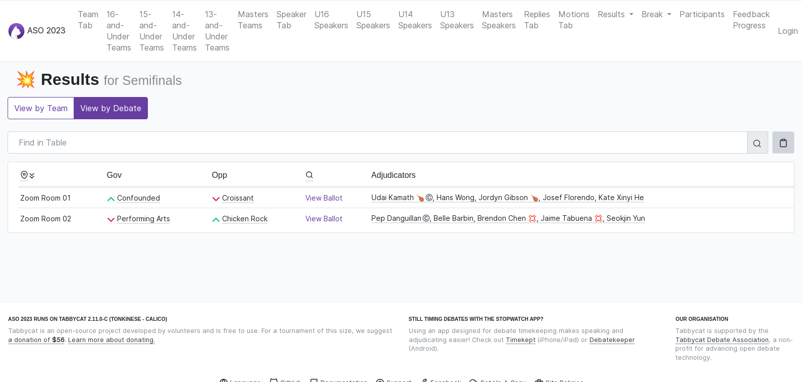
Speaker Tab (291, 19)
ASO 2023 (37, 31)
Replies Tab (537, 19)
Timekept (521, 340)
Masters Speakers (499, 19)
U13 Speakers (457, 19)
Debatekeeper (612, 340)
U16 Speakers (331, 19)
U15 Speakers (373, 19)
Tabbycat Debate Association (722, 340)
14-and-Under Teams (184, 31)
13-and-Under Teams (217, 31)
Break (653, 14)
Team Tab (88, 19)
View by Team (41, 108)
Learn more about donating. (111, 340)
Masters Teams (253, 19)
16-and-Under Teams (118, 31)
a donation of (36, 340)
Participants (702, 14)
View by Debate (110, 108)
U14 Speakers (415, 19)
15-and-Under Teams (151, 31)
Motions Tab (574, 19)
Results (612, 14)
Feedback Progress (751, 19)
